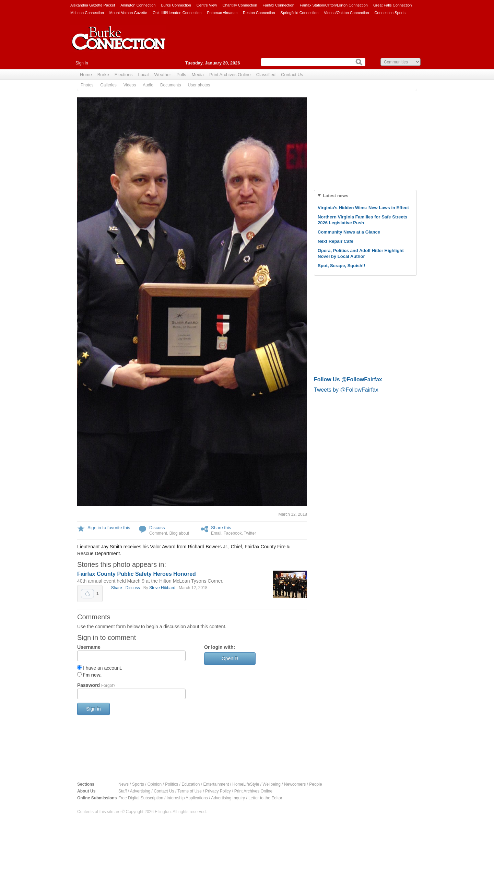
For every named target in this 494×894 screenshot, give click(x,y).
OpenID (230, 658)
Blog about (179, 533)
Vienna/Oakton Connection (346, 13)
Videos (130, 85)
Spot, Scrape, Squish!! (341, 265)
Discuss (157, 527)
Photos (87, 85)
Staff (122, 791)
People (315, 784)
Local (143, 74)
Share (116, 587)
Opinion (155, 784)
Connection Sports (390, 13)
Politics (171, 784)
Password (96, 685)
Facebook (233, 533)
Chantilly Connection (240, 5)
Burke (103, 74)
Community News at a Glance (349, 232)
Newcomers (295, 784)
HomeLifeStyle (245, 784)
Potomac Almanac (222, 13)
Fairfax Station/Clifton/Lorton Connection (334, 5)
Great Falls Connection (392, 5)
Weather (162, 74)
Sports (138, 784)
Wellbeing (271, 784)
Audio (148, 85)
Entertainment (216, 784)
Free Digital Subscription (140, 798)
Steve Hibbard (162, 587)
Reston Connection (259, 13)
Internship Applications (187, 798)
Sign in (81, 63)
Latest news (335, 195)
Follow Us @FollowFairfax (348, 379)
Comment (158, 533)
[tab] (365, 195)
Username (89, 647)
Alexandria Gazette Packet (92, 5)
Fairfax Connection (278, 5)
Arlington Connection (137, 5)
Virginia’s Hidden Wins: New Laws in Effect (363, 207)
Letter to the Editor (265, 798)
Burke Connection (176, 5)
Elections (124, 74)
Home (86, 74)
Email (216, 533)
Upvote (87, 593)
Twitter (250, 533)
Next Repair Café (335, 241)
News (123, 784)
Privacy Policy (218, 791)
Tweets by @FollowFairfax (346, 390)
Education (190, 784)
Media (198, 74)
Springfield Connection (300, 13)
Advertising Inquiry (228, 798)
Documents (170, 85)
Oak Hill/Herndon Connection (177, 13)
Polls (181, 74)
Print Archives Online (230, 74)
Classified (265, 74)
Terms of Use (189, 791)
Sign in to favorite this (108, 527)
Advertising (140, 791)
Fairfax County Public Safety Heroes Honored (136, 574)
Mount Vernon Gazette (128, 13)
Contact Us (292, 74)
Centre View (207, 5)
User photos (199, 85)
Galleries (108, 85)
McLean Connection (87, 13)
